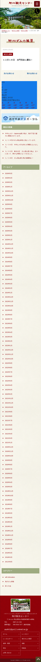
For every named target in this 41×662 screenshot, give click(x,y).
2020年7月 (8, 469)
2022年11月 (9, 354)
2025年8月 (8, 209)
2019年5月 (8, 513)
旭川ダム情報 (9, 581)
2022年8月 (8, 367)
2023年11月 (9, 301)
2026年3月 (8, 182)
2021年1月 (8, 442)
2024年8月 (8, 262)
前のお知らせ (32, 73)
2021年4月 (8, 434)
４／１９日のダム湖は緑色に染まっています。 (21, 140)
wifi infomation (10, 577)
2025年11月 (9, 195)
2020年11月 (9, 451)
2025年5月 (8, 222)
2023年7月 (8, 319)
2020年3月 (8, 486)
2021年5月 (8, 429)
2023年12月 (9, 297)
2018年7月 (8, 548)
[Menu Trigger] (37, 4)
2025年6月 (8, 217)
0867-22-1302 (17, 622)
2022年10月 (9, 359)
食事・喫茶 (6, 643)
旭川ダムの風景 (27, 639)
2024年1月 (8, 292)
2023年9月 (8, 310)
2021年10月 (9, 407)
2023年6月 (8, 323)
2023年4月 (8, 332)
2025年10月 (9, 200)
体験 (23, 643)
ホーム (5, 634)
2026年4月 (8, 178)
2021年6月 (8, 425)
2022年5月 (8, 381)
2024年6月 (8, 270)
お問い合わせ (7, 653)
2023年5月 (8, 328)
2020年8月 (8, 464)
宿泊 (4, 648)
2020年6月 (8, 473)
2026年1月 (8, 187)
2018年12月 (9, 531)
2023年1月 (8, 345)
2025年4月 (8, 226)
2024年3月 (8, 284)
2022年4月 (8, 385)
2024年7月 (8, 266)
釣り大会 (8, 586)
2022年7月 (8, 372)
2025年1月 (8, 239)
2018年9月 (8, 539)
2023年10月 (9, 306)
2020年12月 (9, 447)
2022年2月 (8, 394)
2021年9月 (8, 412)
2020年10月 (9, 456)
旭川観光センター (20, 616)
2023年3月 (8, 337)
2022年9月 (8, 363)
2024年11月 (9, 248)
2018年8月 (8, 544)
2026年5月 (8, 173)
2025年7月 (8, 213)
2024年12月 (9, 244)
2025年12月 (9, 191)
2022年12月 (9, 350)
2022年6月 (8, 376)
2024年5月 (8, 275)
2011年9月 (8, 562)
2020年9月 (8, 460)
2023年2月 (8, 341)
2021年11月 (9, 403)
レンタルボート (8, 639)
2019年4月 (8, 517)
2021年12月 (9, 398)
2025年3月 (8, 231)
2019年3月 (8, 522)
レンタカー (25, 634)
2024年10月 (9, 253)
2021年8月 (8, 416)
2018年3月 (8, 557)
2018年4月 (8, 553)
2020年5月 (8, 478)
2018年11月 (9, 535)
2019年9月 (8, 500)
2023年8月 (8, 315)
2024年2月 (8, 288)
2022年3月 (8, 389)
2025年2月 (8, 235)
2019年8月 (8, 504)
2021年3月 (8, 438)
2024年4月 (8, 279)
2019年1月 (8, 526)
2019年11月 (9, 491)
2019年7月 (8, 509)
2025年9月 (8, 204)
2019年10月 (9, 495)
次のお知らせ (9, 73)
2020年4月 (8, 482)
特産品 (24, 648)
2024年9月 (8, 257)
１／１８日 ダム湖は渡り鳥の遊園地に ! (19, 158)
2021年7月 (8, 420)
